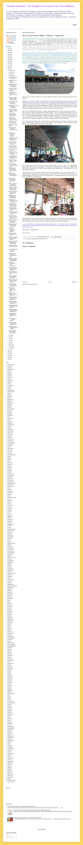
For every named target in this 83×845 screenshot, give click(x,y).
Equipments (9, 484)
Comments (10, 837)
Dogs (8, 465)
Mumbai (9, 614)
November (11, 72)
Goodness (29, 238)
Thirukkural (9, 737)
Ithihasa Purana (10, 557)
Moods (8, 606)
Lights (8, 578)
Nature (8, 623)
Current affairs (10, 454)
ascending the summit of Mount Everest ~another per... (12, 139)
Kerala (8, 565)
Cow (8, 447)
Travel (8, 750)
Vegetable (9, 761)
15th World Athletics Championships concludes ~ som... (12, 323)
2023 (9, 54)
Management (10, 584)
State (46, 238)
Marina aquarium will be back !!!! (12, 149)
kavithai (8, 563)
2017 (9, 65)
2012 (9, 353)
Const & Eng (9, 442)
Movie (8, 612)
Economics (9, 473)
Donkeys (9, 467)
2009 (9, 359)
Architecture (9, 385)
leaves (8, 571)
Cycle (8, 456)
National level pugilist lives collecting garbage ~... (12, 192)
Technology (9, 728)
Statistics (9, 714)
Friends (8, 510)
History (8, 537)
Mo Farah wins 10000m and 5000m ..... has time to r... (12, 289)
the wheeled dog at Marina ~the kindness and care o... (12, 94)
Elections (9, 477)
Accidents (9, 364)
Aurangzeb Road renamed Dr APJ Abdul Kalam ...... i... (12, 315)
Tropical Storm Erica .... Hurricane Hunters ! (12, 319)
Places (8, 649)
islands (8, 556)
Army (8, 386)
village (8, 767)
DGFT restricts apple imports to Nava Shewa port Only (12, 98)
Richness (9, 669)
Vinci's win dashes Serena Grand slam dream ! (13, 165)
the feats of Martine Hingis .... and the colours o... (12, 161)
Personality (9, 638)
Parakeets (9, 633)
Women (8, 777)
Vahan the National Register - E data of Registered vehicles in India (21, 806)
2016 (9, 66)
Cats (8, 426)
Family (8, 489)
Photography (10, 646)
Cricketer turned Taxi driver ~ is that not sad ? (12, 273)
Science (9, 682)
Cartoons (9, 423)
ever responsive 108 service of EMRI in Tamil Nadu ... (12, 157)
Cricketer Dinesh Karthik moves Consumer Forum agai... (12, 255)
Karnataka (9, 562)
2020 (9, 59)
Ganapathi (9, 519)
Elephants (9, 478)
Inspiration (9, 548)
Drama (8, 469)
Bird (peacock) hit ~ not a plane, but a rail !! (12, 234)
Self (8, 687)
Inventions (9, 554)
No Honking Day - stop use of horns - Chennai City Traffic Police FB (27, 817)
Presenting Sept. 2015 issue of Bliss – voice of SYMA (13, 106)
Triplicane (9, 753)
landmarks (9, 568)
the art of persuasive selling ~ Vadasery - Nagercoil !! (43, 35)
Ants (8, 383)
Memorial (9, 597)
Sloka (8, 698)
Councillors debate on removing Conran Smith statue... (12, 298)
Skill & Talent (42, 238)
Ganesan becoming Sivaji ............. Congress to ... (12, 81)
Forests (8, 508)
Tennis (8, 731)
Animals (9, 380)
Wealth (8, 772)
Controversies (10, 443)
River (8, 671)
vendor (8, 764)
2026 (9, 48)
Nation (8, 622)
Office (8, 630)
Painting (9, 631)
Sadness (9, 676)
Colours (8, 435)
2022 (9, 56)
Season (8, 685)
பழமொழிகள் (10, 781)
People (8, 636)
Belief (8, 401)
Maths (8, 590)
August (10, 335)
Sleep (8, 696)
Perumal (9, 639)
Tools (8, 744)
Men (8, 600)
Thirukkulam (9, 736)
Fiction (8, 494)
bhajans (9, 404)
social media (9, 701)
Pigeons (9, 647)
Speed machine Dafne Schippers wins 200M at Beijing (13, 242)
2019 (9, 61)
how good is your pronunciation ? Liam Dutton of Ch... (12, 180)
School (8, 680)
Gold (8, 527)
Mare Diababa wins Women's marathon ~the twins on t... (13, 302)
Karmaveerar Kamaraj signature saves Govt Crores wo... (12, 188)
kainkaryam (9, 560)
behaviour (9, 399)
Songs (8, 704)
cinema (8, 434)
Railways (9, 663)
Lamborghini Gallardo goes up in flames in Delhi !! (12, 238)
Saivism (9, 677)
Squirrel (8, 709)
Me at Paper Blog (20, 28)
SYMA (8, 723)
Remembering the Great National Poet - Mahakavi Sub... (12, 170)
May (10, 340)
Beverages (9, 402)
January (10, 347)
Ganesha (9, 521)
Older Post (74, 282)
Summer (9, 718)
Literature (9, 579)
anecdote (9, 377)
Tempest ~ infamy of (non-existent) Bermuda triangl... (12, 184)
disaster (9, 462)
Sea (8, 683)
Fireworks (9, 500)
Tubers (8, 755)
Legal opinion (10, 573)
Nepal (8, 625)
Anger (8, 379)
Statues (8, 715)
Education (9, 475)
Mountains (9, 611)
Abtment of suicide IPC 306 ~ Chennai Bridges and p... (12, 217)
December (11, 70)
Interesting (34, 238)
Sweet (8, 721)
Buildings (9, 415)
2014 (9, 350)
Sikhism (9, 691)
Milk (8, 601)
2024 (9, 52)
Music (8, 616)
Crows (8, 451)
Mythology (9, 619)
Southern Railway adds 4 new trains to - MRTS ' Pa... (12, 285)
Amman (8, 372)
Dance (8, 458)
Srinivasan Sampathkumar (12, 42)
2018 (9, 63)
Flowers (9, 505)
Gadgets (9, 516)
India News (9, 543)
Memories (9, 598)
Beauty (8, 398)
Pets (8, 641)
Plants (8, 650)
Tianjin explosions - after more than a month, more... (12, 115)
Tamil (8, 725)
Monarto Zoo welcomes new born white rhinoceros (12, 134)
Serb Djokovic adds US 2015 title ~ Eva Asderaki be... (13, 153)
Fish (8, 502)
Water (8, 770)
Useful (8, 756)
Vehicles (9, 762)
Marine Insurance (10, 586)
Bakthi (8, 394)
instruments (9, 549)
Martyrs (8, 589)
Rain (8, 665)
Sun (8, 720)
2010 (9, 357)
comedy (9, 437)
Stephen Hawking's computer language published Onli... (13, 310)
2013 (9, 351)
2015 (9, 68)
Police (8, 653)
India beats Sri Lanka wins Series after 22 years (12, 281)
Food (8, 507)
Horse (8, 538)
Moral (8, 609)
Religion (9, 668)
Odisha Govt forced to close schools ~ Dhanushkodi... (12, 221)
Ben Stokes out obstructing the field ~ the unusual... (13, 201)
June (10, 338)
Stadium (9, 710)
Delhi (8, 461)
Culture (8, 453)
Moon (8, 608)
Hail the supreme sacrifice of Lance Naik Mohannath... (12, 205)
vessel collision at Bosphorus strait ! (12, 122)
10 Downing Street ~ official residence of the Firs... (13, 209)
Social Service (10, 702)
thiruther (9, 739)
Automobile (9, 391)
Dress (8, 472)
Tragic (8, 747)
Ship (8, 688)
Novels (8, 628)
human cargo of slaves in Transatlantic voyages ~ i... (11, 229)
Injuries (8, 544)
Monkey (9, 605)
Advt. (8, 366)
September (11, 75)
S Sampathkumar (12, 38)
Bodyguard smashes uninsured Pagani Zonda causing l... (12, 259)
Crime (8, 450)
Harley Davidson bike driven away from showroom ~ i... (12, 268)
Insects (8, 546)
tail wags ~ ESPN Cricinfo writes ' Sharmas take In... (12, 331)
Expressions (9, 486)
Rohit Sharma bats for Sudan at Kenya (12, 147)
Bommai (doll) (10, 409)
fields (8, 495)
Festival (8, 492)
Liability (8, 576)
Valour (8, 759)
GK (26, 238)
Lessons (9, 574)
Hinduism (9, 535)
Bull (8, 416)
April (10, 342)
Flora (8, 503)
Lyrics (8, 582)
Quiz (8, 661)
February (11, 345)
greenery (9, 532)
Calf (8, 420)
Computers (9, 440)
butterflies (9, 418)
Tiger (8, 742)
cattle (8, 428)
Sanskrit (9, 679)
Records (9, 666)
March (10, 344)
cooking (8, 445)
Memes (8, 595)
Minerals (9, 603)
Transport (9, 748)
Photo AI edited (10, 644)
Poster (8, 657)
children (9, 432)
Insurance (9, 551)
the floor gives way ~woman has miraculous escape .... (12, 129)
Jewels (8, 559)
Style (8, 717)
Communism (9, 439)
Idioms (8, 541)
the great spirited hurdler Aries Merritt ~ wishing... (13, 327)
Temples (9, 729)
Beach (8, 396)
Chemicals (9, 429)
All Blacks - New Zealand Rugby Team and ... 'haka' (12, 119)
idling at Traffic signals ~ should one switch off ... (13, 250)
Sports (8, 707)
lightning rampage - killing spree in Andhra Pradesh (12, 196)
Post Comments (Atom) (33, 284)
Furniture (9, 514)
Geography (9, 524)
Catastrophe (9, 424)
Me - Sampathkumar (11, 28)
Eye (8, 488)
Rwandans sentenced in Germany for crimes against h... (12, 85)
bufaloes (9, 413)
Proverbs (9, 658)
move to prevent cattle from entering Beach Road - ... (13, 102)
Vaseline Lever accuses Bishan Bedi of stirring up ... (12, 175)
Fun (8, 513)
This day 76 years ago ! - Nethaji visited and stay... (13, 213)
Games (8, 518)
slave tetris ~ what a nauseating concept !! (13, 246)
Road (8, 672)
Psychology (9, 660)
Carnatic (9, 421)
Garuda (8, 522)
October (10, 73)
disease (8, 464)
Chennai (9, 431)
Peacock (9, 634)
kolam (8, 567)
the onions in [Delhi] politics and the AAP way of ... (12, 143)
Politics (8, 655)
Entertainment (10, 483)
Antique (8, 382)
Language (9, 570)
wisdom (8, 775)
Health (8, 533)
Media (8, 592)
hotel (8, 540)
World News (9, 780)
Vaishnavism (9, 758)
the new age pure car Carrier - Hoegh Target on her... (12, 225)
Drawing (9, 470)
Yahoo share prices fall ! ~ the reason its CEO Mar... (12, 277)
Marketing (38, 238)
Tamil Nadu (9, 726)
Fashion (9, 491)
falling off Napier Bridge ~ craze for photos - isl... (12, 294)
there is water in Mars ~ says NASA (12, 78)
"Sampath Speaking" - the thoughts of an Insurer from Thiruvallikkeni (40, 6)
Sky (8, 695)
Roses (8, 674)
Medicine (9, 593)
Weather (9, 774)
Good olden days (10, 529)
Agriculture (9, 369)
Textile (8, 734)
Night (8, 627)
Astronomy (9, 390)
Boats (8, 407)
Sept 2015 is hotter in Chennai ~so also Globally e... (12, 89)
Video (8, 766)
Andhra (8, 375)
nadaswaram (10, 620)
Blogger (43, 829)
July (10, 336)
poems (8, 652)
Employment (9, 481)
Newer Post (25, 282)
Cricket (8, 448)
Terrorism (9, 732)
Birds (8, 405)
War (8, 769)
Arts (8, 388)
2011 (9, 355)
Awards (8, 393)
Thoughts (9, 740)
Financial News (10, 497)
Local (8, 581)
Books (8, 410)
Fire (8, 499)
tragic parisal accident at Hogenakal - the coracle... (12, 306)
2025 (9, 50)
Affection (9, 367)
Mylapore (9, 617)
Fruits (8, 511)
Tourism (9, 745)
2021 (9, 57)
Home (6, 28)
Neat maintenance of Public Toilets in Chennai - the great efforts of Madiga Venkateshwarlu (32, 810)
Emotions (9, 480)
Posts (8, 835)
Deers (8, 459)
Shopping (9, 690)
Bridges (8, 412)
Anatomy (9, 374)
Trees (8, 751)
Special (8, 706)
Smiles (8, 699)
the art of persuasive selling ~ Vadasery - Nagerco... (13, 110)
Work (8, 778)
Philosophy (9, 642)
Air (7, 371)
